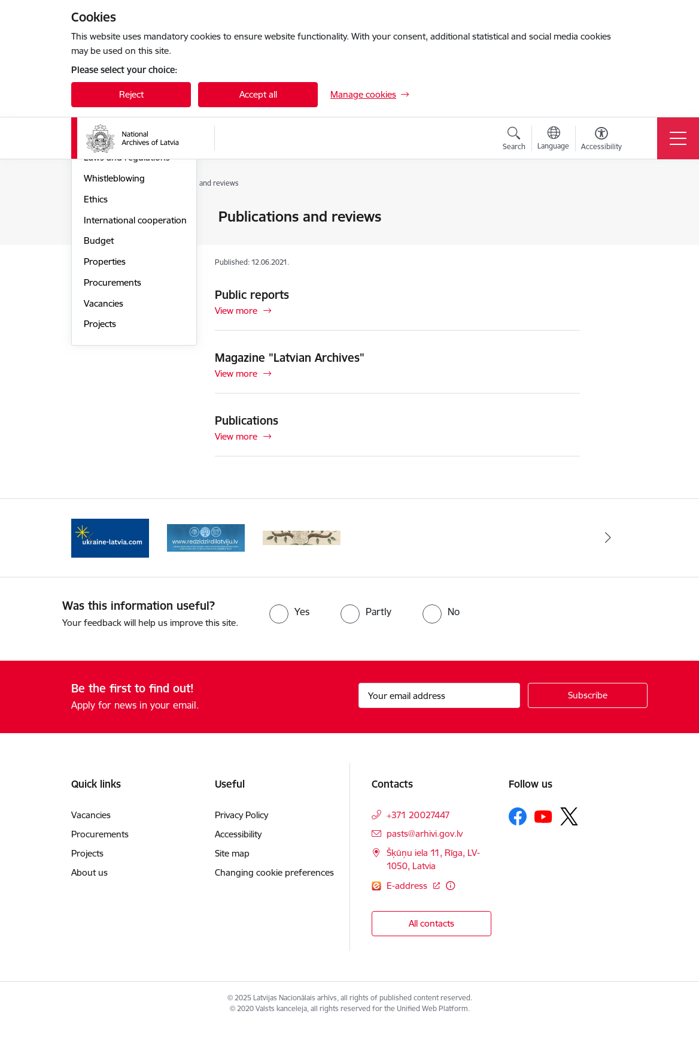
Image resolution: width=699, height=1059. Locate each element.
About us (89, 904)
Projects (100, 467)
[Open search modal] (514, 140)
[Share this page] (611, 241)
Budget (99, 384)
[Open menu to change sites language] (553, 139)
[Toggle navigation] (678, 138)
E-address (408, 918)
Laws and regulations (127, 301)
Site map (232, 885)
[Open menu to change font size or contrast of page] (601, 140)
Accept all (258, 94)
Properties (105, 404)
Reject (131, 94)
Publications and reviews (133, 280)
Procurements (112, 425)
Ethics (96, 342)
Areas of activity (115, 259)
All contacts (431, 955)
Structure (102, 238)
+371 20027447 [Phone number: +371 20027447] (418, 847)
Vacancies (103, 446)
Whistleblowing (114, 321)
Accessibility (238, 866)
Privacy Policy (241, 847)
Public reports (252, 295)
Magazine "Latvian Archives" (289, 357)
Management (111, 217)
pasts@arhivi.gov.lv (425, 866)
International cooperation (135, 363)
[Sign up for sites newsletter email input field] (439, 727)
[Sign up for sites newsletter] (588, 727)
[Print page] (611, 211)
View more (236, 310)
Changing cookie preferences (274, 904)
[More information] (450, 917)
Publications (246, 420)
